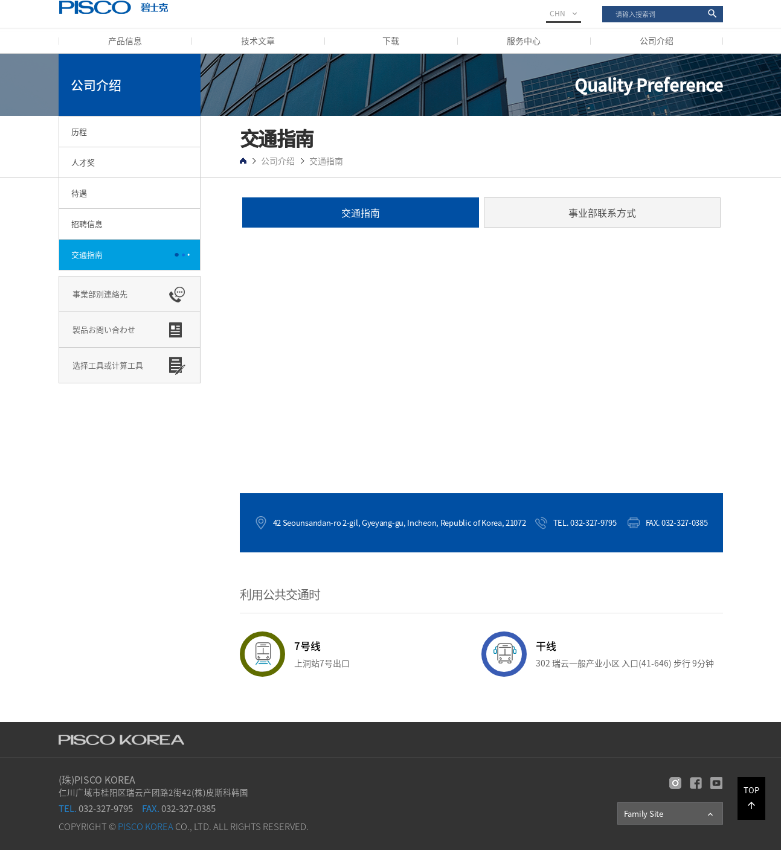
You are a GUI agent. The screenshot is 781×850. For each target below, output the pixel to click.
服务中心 (524, 40)
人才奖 (83, 162)
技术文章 (258, 40)
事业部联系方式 (602, 212)
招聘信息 (87, 223)
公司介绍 (656, 40)
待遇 (79, 193)
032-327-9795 (96, 808)
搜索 (602, 6)
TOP (751, 797)
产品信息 (125, 40)
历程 (79, 131)
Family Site (669, 814)
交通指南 (87, 254)
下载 (390, 40)
